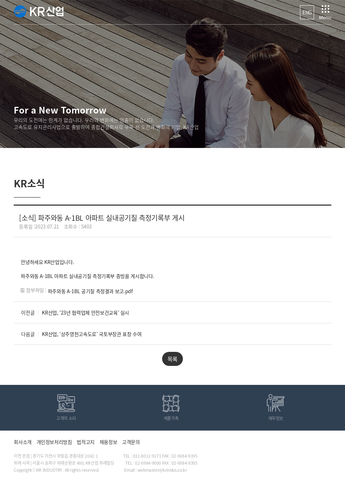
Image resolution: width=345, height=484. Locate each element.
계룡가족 (171, 418)
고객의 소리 (66, 418)
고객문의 (131, 441)
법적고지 (86, 441)
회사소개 (23, 441)
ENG (307, 12)
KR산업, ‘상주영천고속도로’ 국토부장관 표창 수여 (91, 333)
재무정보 (275, 418)
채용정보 (108, 441)
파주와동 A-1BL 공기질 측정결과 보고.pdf (90, 291)
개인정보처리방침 (54, 441)
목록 (172, 359)
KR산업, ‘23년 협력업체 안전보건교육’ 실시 (85, 312)
